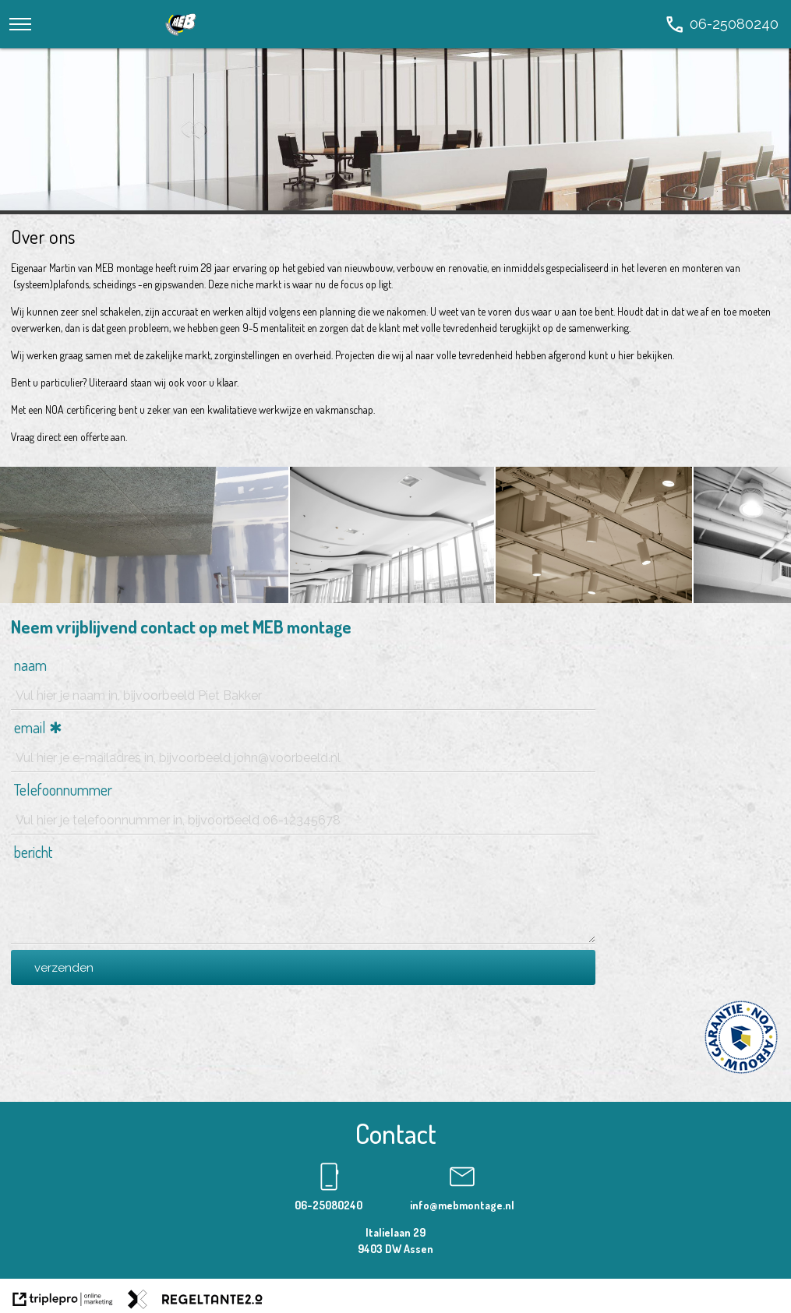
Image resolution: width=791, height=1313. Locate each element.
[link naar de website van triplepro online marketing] (63, 1301)
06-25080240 (328, 1205)
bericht (33, 852)
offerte (94, 436)
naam (30, 665)
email (30, 727)
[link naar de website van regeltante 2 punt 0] (195, 1301)
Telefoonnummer (63, 789)
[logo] (181, 40)
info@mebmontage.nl (462, 1205)
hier (626, 355)
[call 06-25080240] (721, 23)
